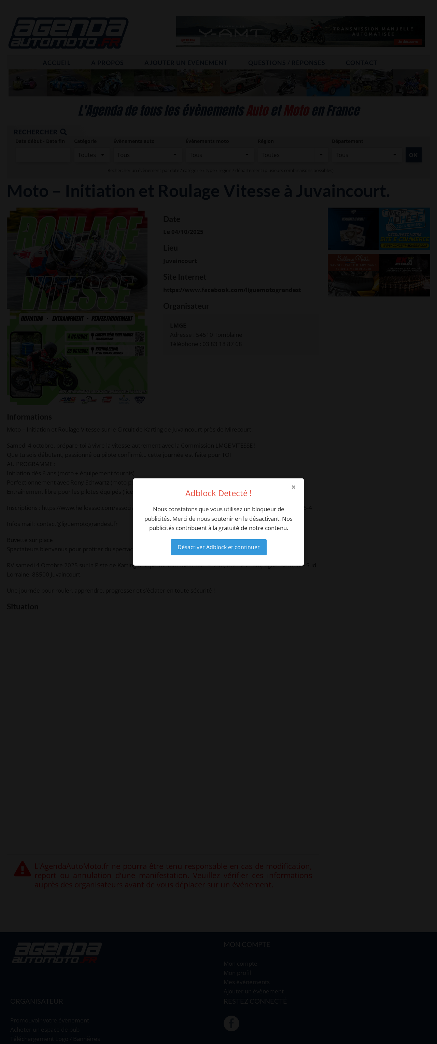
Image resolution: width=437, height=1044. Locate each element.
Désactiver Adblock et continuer (219, 547)
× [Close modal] (293, 487)
